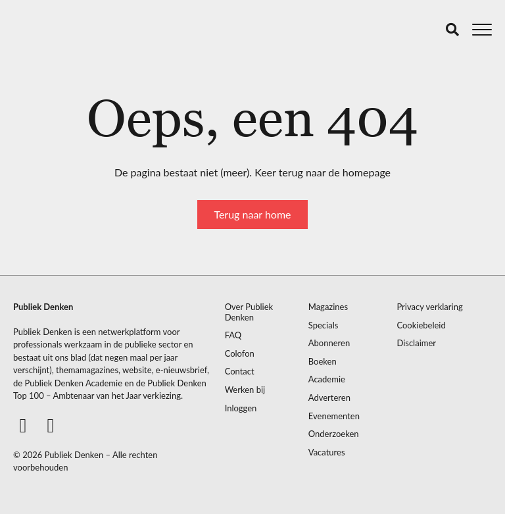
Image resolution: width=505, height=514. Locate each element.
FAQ (233, 335)
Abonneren (329, 343)
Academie (326, 379)
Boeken (322, 362)
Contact (239, 371)
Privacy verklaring (429, 307)
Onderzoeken (333, 434)
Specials (323, 325)
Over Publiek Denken (249, 312)
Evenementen (334, 416)
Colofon (239, 354)
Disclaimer (416, 343)
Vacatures (326, 452)
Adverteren (329, 398)
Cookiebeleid (421, 325)
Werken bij (245, 390)
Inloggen (241, 408)
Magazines (328, 307)
